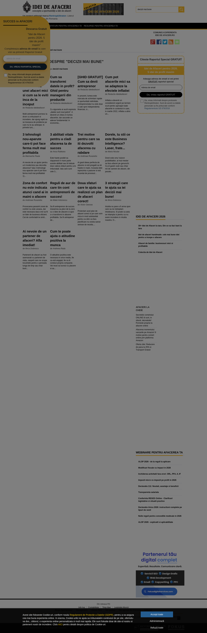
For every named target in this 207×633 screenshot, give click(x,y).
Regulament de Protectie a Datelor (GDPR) (91, 615)
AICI (60, 624)
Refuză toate (156, 627)
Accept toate (157, 614)
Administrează (157, 621)
